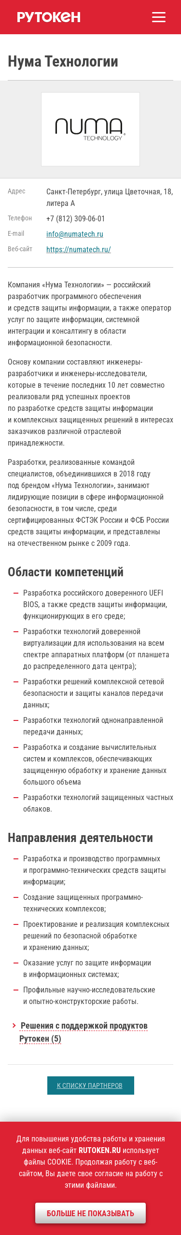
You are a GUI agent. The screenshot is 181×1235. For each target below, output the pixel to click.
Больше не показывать (90, 1213)
